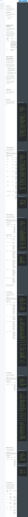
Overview (2, 3)
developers (7, 32)
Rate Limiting (2, 6)
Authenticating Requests (2, 5)
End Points (2, 7)
